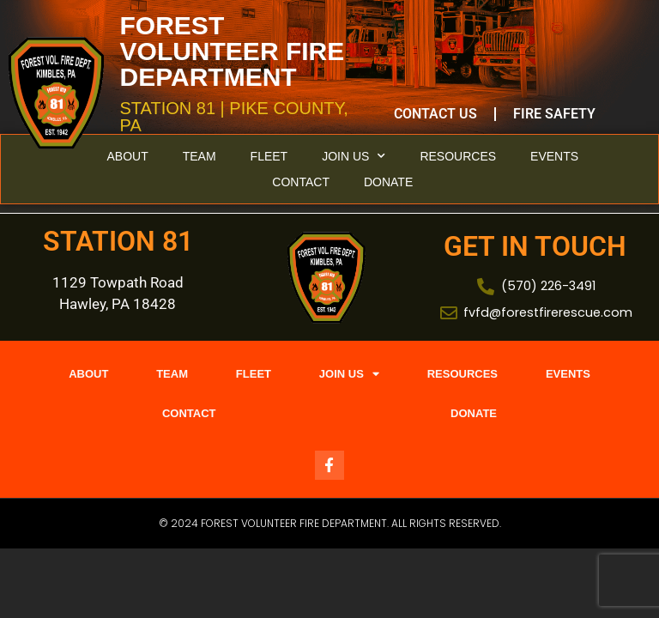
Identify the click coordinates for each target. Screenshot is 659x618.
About (127, 156)
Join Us (353, 156)
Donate (388, 182)
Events (554, 156)
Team (199, 156)
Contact (301, 182)
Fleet (269, 156)
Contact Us (435, 114)
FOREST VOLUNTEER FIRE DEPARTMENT (232, 51)
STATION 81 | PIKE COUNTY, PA (234, 117)
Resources (458, 156)
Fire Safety (554, 114)
